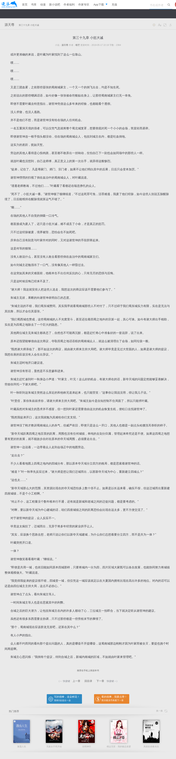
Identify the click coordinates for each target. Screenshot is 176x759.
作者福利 (69, 4)
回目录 (88, 681)
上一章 (76, 681)
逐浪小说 (9, 4)
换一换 (161, 711)
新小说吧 (54, 4)
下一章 (100, 681)
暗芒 (78, 45)
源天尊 (9, 25)
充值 (114, 4)
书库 (33, 4)
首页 (24, 4)
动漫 (43, 4)
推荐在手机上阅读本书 (88, 670)
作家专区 (83, 4)
